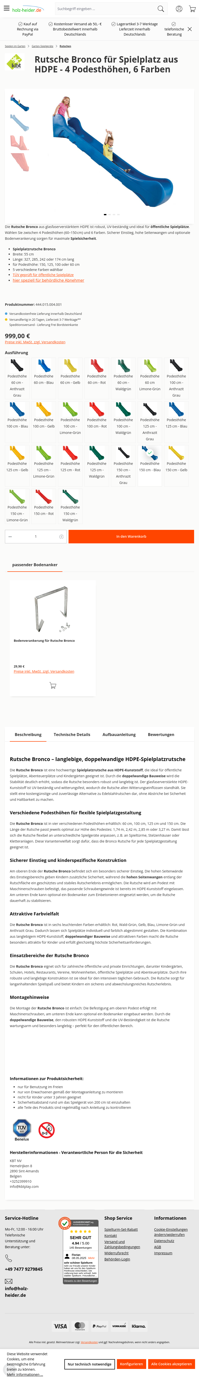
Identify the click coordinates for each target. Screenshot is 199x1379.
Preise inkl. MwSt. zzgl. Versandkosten (35, 342)
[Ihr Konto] (179, 8)
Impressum (163, 1253)
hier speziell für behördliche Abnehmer (48, 280)
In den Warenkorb (131, 536)
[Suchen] (161, 8)
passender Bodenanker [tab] (34, 564)
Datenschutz (164, 1240)
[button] (105, 214)
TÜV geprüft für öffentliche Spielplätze (43, 274)
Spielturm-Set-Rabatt (121, 1229)
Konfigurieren (131, 1364)
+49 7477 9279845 (24, 1269)
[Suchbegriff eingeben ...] (105, 8)
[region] (99, 643)
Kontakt (110, 1235)
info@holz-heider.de (16, 1291)
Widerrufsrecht (116, 1253)
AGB (157, 1247)
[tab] (28, 734)
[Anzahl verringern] (10, 536)
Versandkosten (89, 1342)
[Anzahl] (36, 536)
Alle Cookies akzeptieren (171, 1364)
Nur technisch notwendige (90, 1364)
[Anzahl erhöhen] (62, 536)
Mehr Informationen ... (25, 1374)
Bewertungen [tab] (161, 734)
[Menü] (6, 8)
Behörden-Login (117, 1259)
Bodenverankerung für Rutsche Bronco (44, 640)
